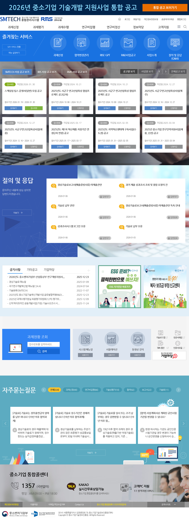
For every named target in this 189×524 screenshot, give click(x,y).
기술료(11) (163, 389)
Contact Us (79, 504)
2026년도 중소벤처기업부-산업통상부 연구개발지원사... (37, 277)
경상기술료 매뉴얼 (17, 281)
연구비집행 (88, 27)
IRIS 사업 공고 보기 (47, 72)
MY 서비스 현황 (14, 47)
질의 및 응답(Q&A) (175, 42)
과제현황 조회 (37, 337)
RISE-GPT (104, 42)
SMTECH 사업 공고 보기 (17, 72)
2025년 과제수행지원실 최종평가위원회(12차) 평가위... (35, 299)
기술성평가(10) (112, 389)
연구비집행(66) (91, 389)
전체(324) (54, 389)
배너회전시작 (130, 271)
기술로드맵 (160, 337)
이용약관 (34, 504)
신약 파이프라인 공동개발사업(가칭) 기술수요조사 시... (34, 303)
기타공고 (32, 269)
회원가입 (136, 19)
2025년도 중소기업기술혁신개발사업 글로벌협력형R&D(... (36, 294)
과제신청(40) (71, 389)
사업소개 (151, 42)
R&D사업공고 (128, 42)
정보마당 (138, 27)
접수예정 (34, 108)
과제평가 (38, 27)
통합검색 (185, 27)
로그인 (127, 19)
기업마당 (49, 269)
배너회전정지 (137, 270)
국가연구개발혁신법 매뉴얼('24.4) (25, 286)
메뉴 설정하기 (14, 53)
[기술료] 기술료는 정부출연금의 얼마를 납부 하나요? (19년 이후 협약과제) (31, 417)
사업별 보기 (147, 71)
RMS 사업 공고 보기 (77, 72)
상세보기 (13, 108)
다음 (166, 71)
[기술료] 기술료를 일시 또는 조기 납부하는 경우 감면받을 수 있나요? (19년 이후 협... (116, 417)
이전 (159, 71)
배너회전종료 (133, 271)
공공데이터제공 (167, 19)
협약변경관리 (81, 42)
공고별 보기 (129, 71)
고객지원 (163, 27)
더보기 (16, 213)
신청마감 (80, 108)
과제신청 (13, 27)
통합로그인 (181, 19)
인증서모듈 (177, 348)
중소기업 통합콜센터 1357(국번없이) (111, 504)
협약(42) (130, 389)
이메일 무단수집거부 (56, 504)
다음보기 (135, 271)
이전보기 (43, 389)
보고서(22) (146, 389)
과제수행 (63, 27)
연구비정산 (113, 27)
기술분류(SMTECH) (18, 290)
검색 (44, 351)
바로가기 (85, 355)
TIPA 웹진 (160, 348)
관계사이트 (166, 504)
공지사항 (15, 269)
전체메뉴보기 (179, 27)
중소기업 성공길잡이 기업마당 (169, 355)
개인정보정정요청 (151, 19)
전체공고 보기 (178, 71)
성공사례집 (177, 337)
